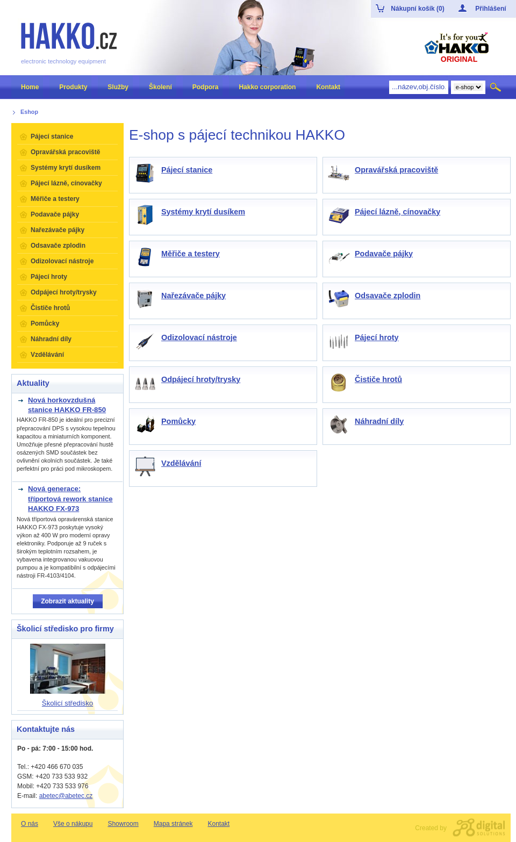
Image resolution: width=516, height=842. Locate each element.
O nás (29, 823)
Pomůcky (178, 421)
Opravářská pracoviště (396, 169)
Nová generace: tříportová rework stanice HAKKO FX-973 (70, 499)
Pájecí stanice (186, 169)
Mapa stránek (173, 823)
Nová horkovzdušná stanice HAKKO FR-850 (67, 405)
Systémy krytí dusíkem (203, 211)
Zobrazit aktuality (67, 601)
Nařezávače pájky (193, 295)
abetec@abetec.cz (66, 796)
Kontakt (218, 823)
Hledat (496, 87)
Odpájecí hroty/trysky (200, 379)
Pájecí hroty (377, 337)
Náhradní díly (379, 421)
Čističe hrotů (378, 379)
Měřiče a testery (190, 253)
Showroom (123, 823)
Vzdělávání (181, 463)
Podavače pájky (384, 253)
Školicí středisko (67, 703)
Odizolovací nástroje (199, 337)
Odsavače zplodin (387, 295)
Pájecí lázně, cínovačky (397, 211)
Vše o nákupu (72, 823)
